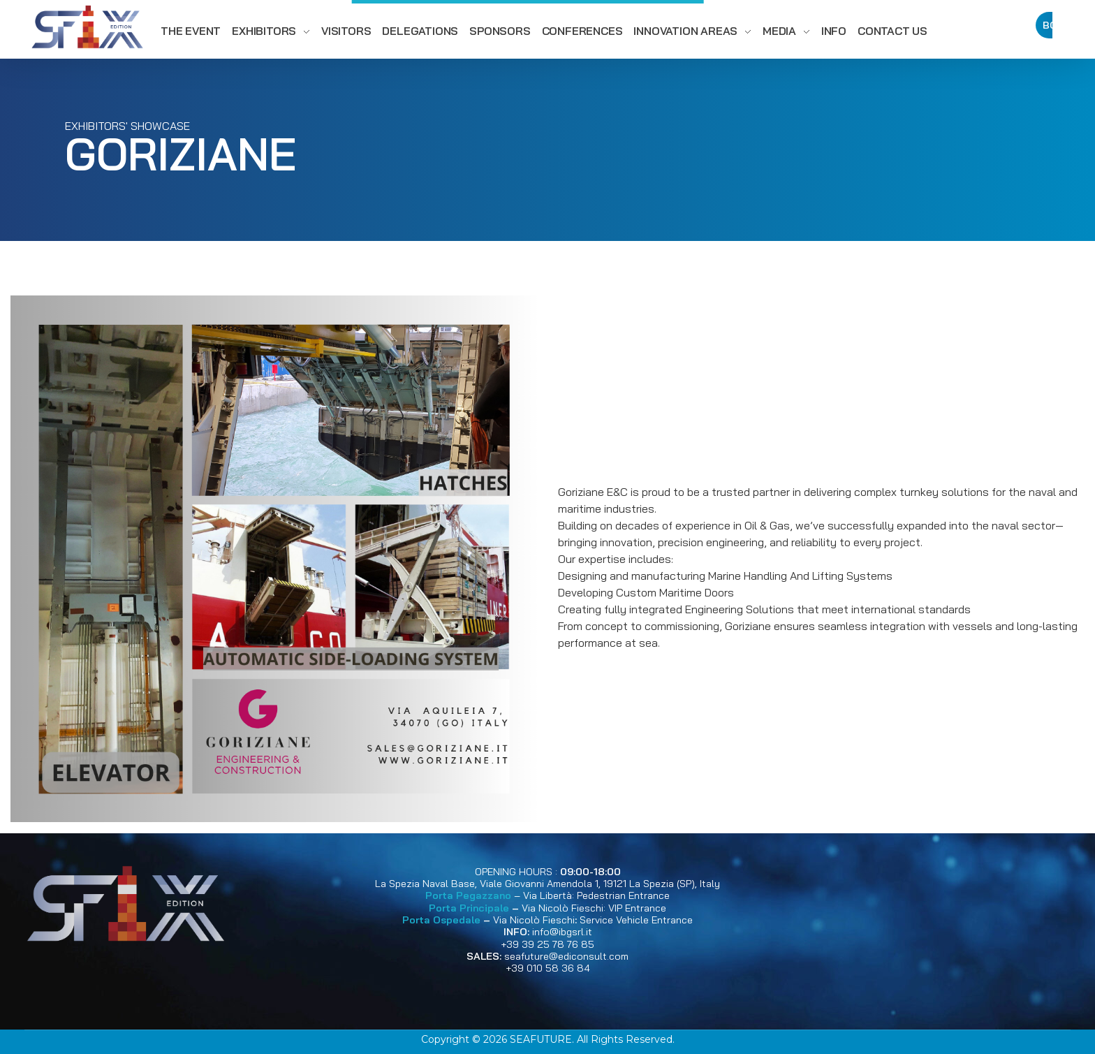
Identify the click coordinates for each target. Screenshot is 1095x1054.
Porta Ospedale (441, 920)
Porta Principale (469, 908)
